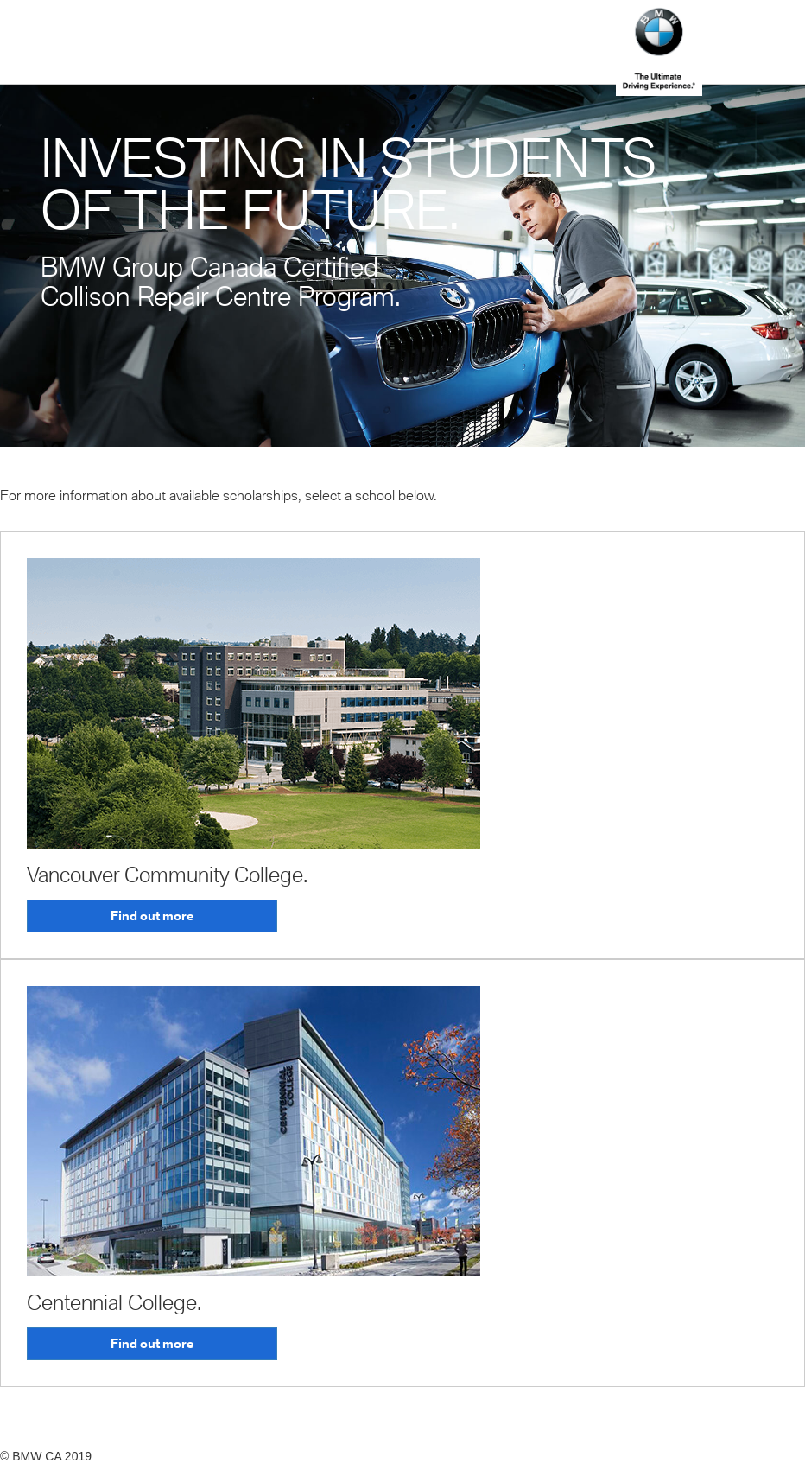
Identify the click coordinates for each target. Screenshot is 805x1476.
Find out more (152, 915)
